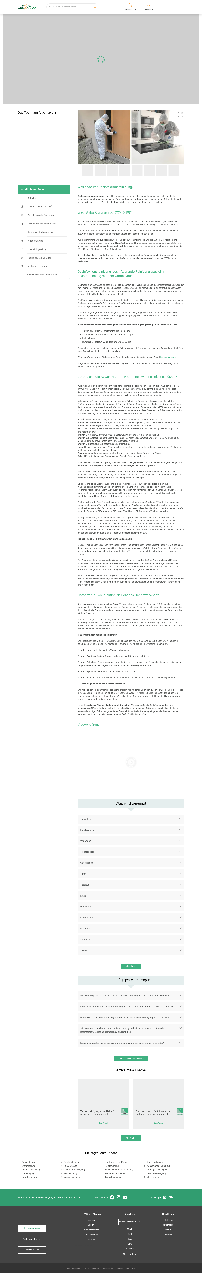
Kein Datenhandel (74, 1269)
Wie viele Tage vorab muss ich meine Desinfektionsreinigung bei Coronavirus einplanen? (125, 995)
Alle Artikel (131, 1138)
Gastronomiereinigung (74, 1169)
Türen (83, 873)
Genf (130, 1234)
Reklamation (168, 1225)
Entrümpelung (28, 1166)
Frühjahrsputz (70, 1166)
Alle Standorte (129, 1254)
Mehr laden (131, 966)
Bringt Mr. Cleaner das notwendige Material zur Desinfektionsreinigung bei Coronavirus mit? (127, 1017)
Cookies (119, 1269)
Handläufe (85, 906)
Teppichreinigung (113, 1177)
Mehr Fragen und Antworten (131, 1058)
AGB (87, 1269)
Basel (129, 1239)
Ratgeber (168, 1235)
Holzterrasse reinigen (32, 1169)
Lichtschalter (87, 917)
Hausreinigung (70, 1173)
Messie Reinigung (71, 1177)
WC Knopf (85, 841)
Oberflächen (86, 862)
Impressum (130, 1269)
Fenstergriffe (87, 830)
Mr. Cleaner (23, 1197)
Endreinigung (28, 1173)
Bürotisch (85, 928)
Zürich (129, 1229)
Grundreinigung (29, 1177)
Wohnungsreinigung (156, 1173)
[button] (180, 114)
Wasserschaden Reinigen (158, 1166)
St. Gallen (130, 1249)
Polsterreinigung (113, 1166)
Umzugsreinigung (154, 1162)
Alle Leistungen (153, 1177)
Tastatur (84, 884)
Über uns (91, 1220)
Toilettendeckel (88, 851)
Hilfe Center (168, 1220)
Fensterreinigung (71, 1162)
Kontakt (168, 1230)
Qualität (91, 1240)
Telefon (84, 950)
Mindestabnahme (91, 1230)
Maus (83, 895)
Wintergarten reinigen (156, 1169)
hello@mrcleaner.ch (169, 357)
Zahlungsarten (91, 1235)
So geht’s (91, 1225)
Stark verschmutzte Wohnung (119, 1169)
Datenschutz (107, 1269)
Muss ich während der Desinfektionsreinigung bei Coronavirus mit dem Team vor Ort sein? (126, 1006)
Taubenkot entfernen (115, 1173)
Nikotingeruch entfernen (116, 1162)
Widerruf (95, 1269)
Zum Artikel (103, 1123)
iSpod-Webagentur (88, 1245)
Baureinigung (28, 1162)
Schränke (85, 939)
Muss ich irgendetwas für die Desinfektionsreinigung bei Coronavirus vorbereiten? (122, 1043)
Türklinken (85, 819)
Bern (130, 1244)
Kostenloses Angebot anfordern (42, 274)
